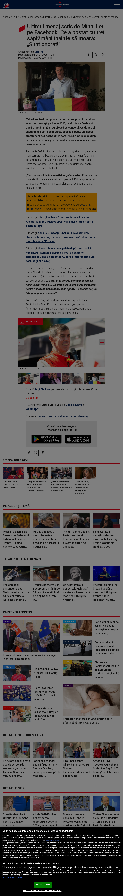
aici (94, 850)
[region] (61, 861)
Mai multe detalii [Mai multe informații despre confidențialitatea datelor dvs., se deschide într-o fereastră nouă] (52, 840)
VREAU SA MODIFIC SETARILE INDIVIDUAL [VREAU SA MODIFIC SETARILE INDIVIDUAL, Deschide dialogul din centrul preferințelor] (42, 890)
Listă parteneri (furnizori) (12, 877)
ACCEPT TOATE (43, 884)
